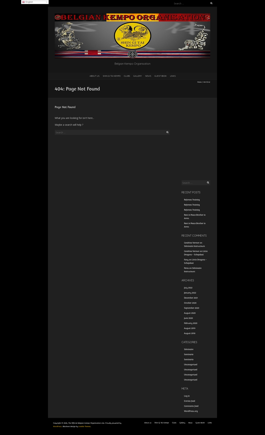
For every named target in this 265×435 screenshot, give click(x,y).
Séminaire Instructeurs (194, 246)
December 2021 (191, 297)
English (27, 2)
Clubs (127, 76)
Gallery (137, 76)
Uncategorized (190, 364)
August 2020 (190, 313)
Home (199, 82)
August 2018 (189, 333)
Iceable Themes (85, 426)
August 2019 (189, 328)
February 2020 (190, 323)
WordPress (57, 426)
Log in (187, 395)
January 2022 (190, 292)
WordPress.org (191, 411)
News (148, 76)
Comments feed (191, 406)
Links (173, 76)
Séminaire (188, 349)
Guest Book (160, 76)
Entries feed (189, 401)
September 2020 (191, 307)
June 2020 (188, 318)
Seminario (189, 359)
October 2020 (190, 302)
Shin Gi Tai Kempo (112, 76)
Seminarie (188, 354)
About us (94, 76)
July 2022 (188, 287)
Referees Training (192, 199)
